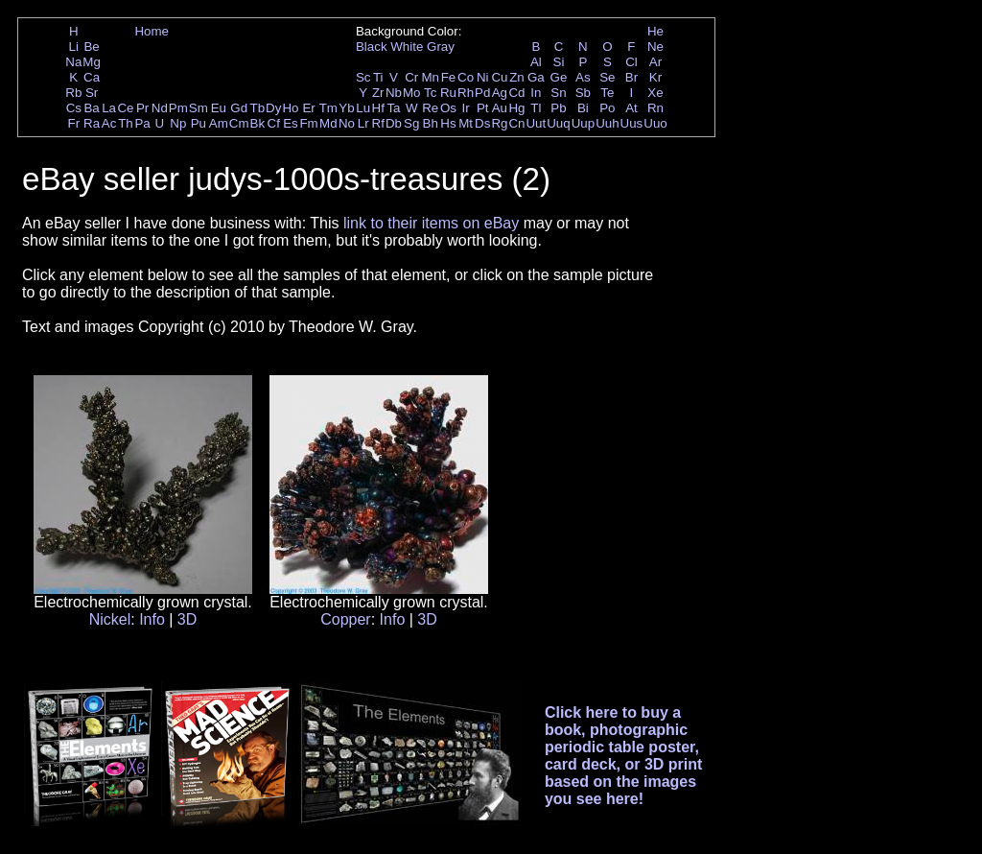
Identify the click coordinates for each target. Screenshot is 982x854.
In (535, 92)
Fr (73, 123)
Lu (363, 108)
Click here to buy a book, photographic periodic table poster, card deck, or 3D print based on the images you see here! (624, 755)
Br (631, 77)
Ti (378, 77)
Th (125, 123)
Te (607, 92)
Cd (516, 92)
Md (328, 123)
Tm (328, 108)
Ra (91, 123)
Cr (411, 77)
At (631, 108)
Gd (238, 108)
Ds (482, 123)
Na (73, 62)
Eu (218, 108)
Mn (430, 77)
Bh (430, 123)
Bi (583, 108)
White (406, 46)
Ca (91, 77)
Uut (536, 123)
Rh (465, 92)
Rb (73, 92)
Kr (655, 77)
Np (178, 123)
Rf (378, 123)
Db (394, 123)
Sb (583, 92)
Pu (198, 123)
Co (465, 77)
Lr (363, 123)
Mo (412, 92)
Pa (142, 123)
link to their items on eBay (431, 223)
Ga (536, 77)
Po (607, 108)
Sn (558, 92)
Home (151, 31)
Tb (258, 108)
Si (559, 62)
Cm (239, 123)
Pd (482, 92)
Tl (535, 108)
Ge (559, 77)
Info (152, 619)
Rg (499, 123)
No (347, 123)
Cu (499, 77)
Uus (631, 123)
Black (371, 46)
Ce (125, 108)
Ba (91, 108)
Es (290, 123)
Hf (378, 108)
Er (308, 108)
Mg (91, 62)
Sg (411, 123)
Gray (441, 46)
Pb (558, 108)
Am (218, 123)
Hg (516, 108)
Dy (273, 108)
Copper (345, 619)
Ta (393, 108)
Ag (499, 92)
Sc (363, 77)
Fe (448, 77)
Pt (483, 108)
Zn (517, 77)
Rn (655, 108)
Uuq (558, 123)
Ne (655, 46)
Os (448, 108)
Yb (346, 108)
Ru (448, 92)
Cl (631, 62)
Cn (516, 123)
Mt (465, 123)
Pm (178, 108)
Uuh (607, 123)
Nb (394, 92)
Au (499, 108)
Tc (430, 92)
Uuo (654, 123)
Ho (290, 108)
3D (187, 619)
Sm (198, 108)
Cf (274, 123)
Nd (160, 108)
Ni (483, 77)
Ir (465, 108)
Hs (448, 123)
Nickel (110, 619)
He (655, 31)
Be (91, 46)
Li (74, 46)
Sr (91, 92)
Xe (655, 92)
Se (607, 77)
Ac (109, 123)
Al (536, 62)
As (583, 77)
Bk (258, 123)
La (109, 108)
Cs (74, 108)
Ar (655, 62)
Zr (378, 92)
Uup (583, 123)
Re (430, 108)
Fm (308, 123)
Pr (142, 108)
